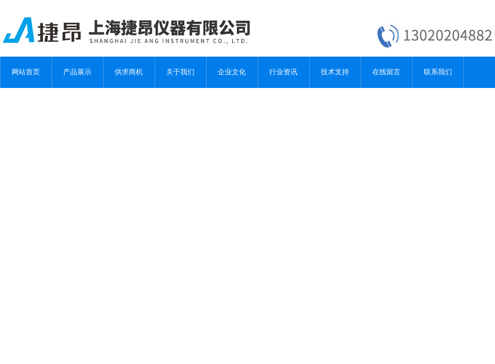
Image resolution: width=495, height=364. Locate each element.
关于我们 (180, 72)
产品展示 (77, 72)
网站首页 (26, 72)
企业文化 (232, 72)
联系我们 (438, 72)
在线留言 (386, 72)
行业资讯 (283, 72)
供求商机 (129, 72)
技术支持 (335, 72)
